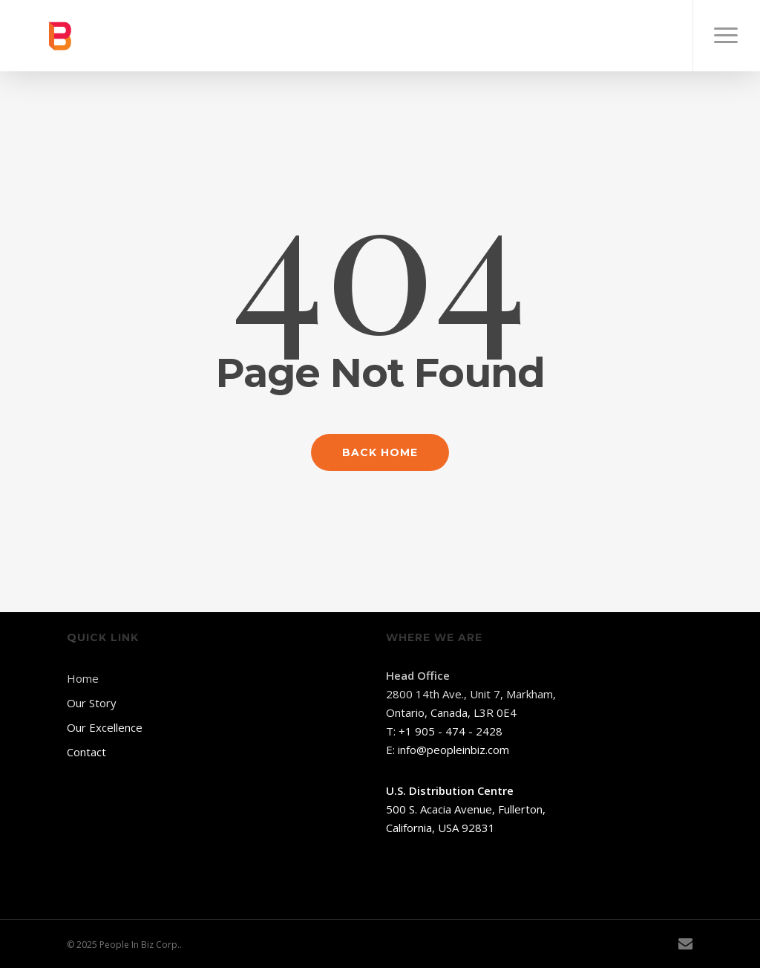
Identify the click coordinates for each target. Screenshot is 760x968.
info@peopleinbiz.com (453, 749)
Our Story (92, 702)
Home (83, 678)
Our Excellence (104, 727)
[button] (726, 35)
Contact (86, 751)
